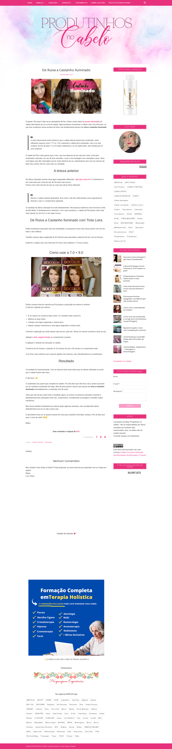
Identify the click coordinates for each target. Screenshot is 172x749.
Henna (140, 218)
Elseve (64, 709)
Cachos (117, 209)
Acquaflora (65, 700)
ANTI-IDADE (130, 182)
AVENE (48, 700)
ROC (56, 727)
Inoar (48, 713)
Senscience (78, 732)
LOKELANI (50, 718)
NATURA (61, 723)
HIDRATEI (39, 713)
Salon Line (38, 732)
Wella (77, 736)
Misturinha (140, 223)
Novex (96, 723)
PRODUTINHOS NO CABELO (39, 746)
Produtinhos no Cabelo (122, 361)
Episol (71, 709)
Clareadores (127, 209)
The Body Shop (32, 736)
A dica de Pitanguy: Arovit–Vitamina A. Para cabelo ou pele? (134, 268)
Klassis (29, 718)
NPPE (69, 723)
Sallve (28, 732)
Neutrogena (79, 723)
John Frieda (57, 713)
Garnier (29, 713)
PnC (78, 431)
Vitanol (69, 736)
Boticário (73, 704)
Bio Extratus (62, 704)
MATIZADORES (127, 223)
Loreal (85, 718)
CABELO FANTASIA (135, 187)
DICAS (129, 214)
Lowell (93, 718)
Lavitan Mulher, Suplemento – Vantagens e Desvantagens (134, 349)
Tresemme (45, 736)
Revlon (71, 727)
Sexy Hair (89, 732)
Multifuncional (120, 227)
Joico (66, 713)
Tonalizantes (119, 236)
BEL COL (30, 704)
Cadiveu (39, 709)
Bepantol (50, 704)
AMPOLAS (30, 700)
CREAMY (29, 709)
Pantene (29, 727)
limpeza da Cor (120, 241)
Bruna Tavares (91, 704)
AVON (56, 700)
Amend (93, 700)
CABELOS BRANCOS (122, 196)
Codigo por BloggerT (70, 746)
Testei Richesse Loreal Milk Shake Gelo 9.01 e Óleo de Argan (134, 339)
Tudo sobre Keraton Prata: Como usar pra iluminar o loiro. (134, 288)
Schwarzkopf (49, 732)
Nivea (89, 723)
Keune (102, 713)
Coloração (48, 442)
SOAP (131, 232)
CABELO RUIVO (37, 442)
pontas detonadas (92, 122)
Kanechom (82, 713)
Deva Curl (55, 709)
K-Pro (73, 713)
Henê (116, 223)
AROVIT (40, 700)
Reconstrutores (120, 232)
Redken (63, 727)
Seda (69, 732)
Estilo (116, 218)
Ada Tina (75, 700)
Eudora (94, 709)
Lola (78, 718)
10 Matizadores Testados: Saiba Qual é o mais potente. (133, 278)
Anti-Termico (119, 187)
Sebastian (61, 732)
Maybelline (38, 723)
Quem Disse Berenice (44, 727)
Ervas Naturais (83, 709)
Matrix (29, 723)
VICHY (61, 736)
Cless (47, 709)
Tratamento (132, 236)
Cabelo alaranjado (121, 200)
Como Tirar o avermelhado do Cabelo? (134, 309)
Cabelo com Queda (121, 205)
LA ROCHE (39, 718)
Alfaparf (85, 700)
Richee (79, 727)
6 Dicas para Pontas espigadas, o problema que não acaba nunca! (134, 298)
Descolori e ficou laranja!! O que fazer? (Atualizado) (134, 258)
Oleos (130, 227)
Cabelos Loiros (137, 205)
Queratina (139, 227)
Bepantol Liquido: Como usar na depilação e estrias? (134, 329)
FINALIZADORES (128, 218)
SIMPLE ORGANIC (92, 727)
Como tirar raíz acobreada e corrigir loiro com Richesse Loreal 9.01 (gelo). (134, 319)
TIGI (97, 732)
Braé (81, 704)
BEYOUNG (40, 704)
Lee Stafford (69, 718)
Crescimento (119, 214)
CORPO (136, 196)
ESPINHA (138, 214)
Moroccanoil (50, 723)
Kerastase (93, 713)
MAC (100, 718)
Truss (54, 736)
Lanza (59, 718)
